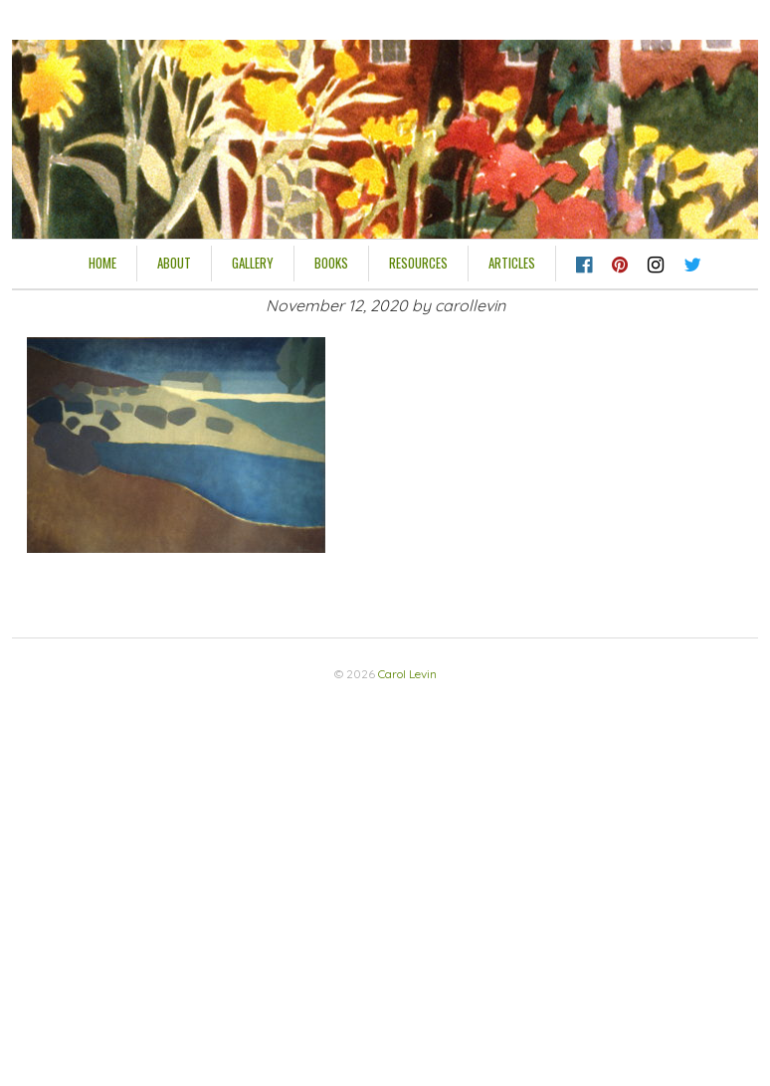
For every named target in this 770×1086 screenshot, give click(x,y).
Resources (418, 262)
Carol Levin (407, 673)
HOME (102, 262)
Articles (511, 262)
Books (331, 262)
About (174, 262)
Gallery (253, 262)
